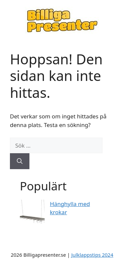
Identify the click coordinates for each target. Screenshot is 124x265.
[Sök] (19, 161)
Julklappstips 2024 (92, 254)
